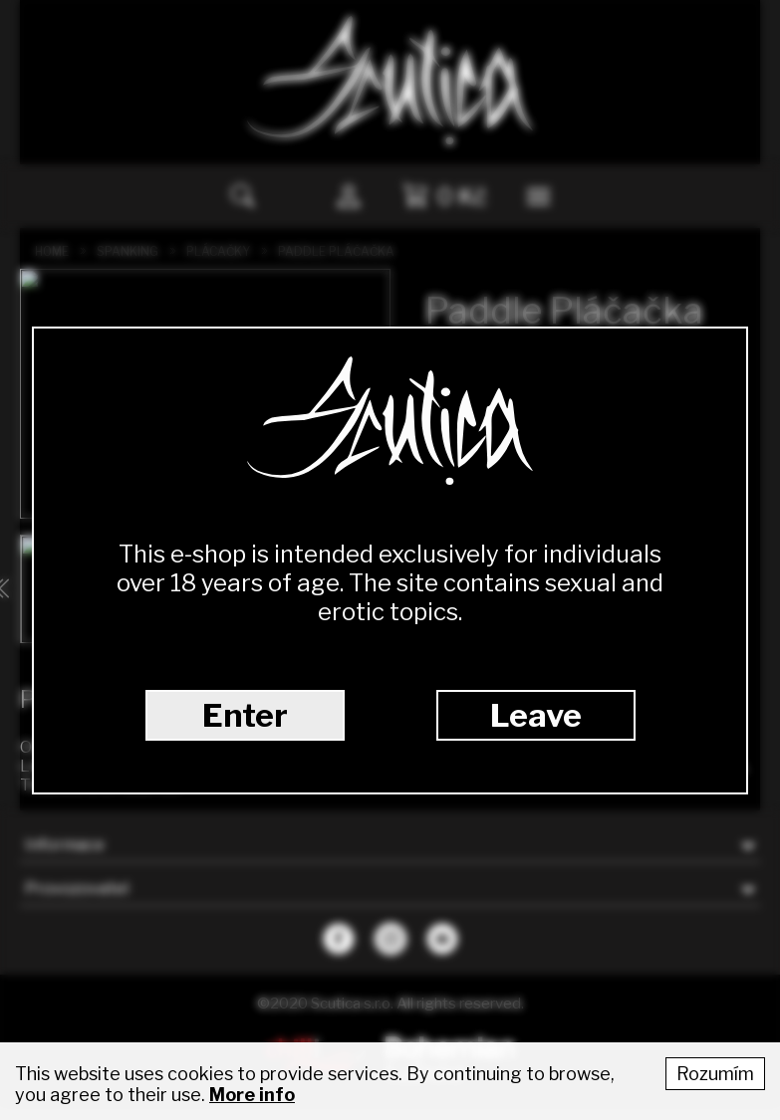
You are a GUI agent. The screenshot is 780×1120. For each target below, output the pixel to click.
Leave (536, 715)
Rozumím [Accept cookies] (715, 1073)
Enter (245, 715)
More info (252, 1094)
